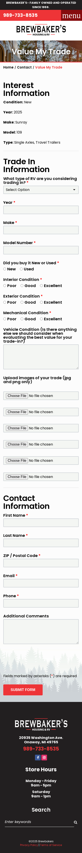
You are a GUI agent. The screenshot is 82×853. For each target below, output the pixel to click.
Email (10, 576)
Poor (9, 286)
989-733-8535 (20, 15)
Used (27, 269)
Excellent (51, 286)
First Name (15, 515)
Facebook (38, 757)
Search (41, 809)
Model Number (19, 243)
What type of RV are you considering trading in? (40, 181)
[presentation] (36, 659)
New (9, 269)
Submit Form (23, 690)
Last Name (15, 536)
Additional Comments (26, 616)
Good (28, 286)
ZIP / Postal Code (21, 556)
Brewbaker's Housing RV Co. (41, 30)
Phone (11, 596)
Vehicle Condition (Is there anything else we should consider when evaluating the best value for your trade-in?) (40, 335)
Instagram (44, 757)
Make (10, 223)
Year (9, 202)
